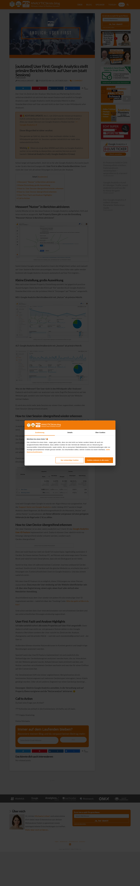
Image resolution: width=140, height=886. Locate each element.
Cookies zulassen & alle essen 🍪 (99, 460)
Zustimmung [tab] (39, 432)
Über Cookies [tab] (100, 432)
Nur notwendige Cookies (70, 460)
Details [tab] (70, 432)
